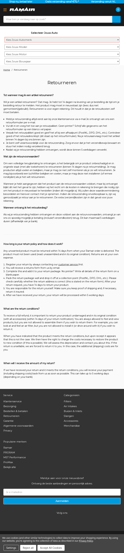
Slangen (69, 416)
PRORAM (9, 452)
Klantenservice (12, 401)
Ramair (7, 447)
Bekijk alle (9, 467)
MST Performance (14, 457)
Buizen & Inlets (73, 411)
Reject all (28, 548)
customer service (68, 264)
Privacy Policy (86, 540)
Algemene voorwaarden (18, 425)
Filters (67, 401)
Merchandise (72, 425)
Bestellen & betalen (15, 411)
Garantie (8, 420)
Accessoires (71, 420)
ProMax (8, 462)
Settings (11, 548)
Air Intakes (70, 406)
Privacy (7, 430)
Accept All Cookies (51, 548)
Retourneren (11, 416)
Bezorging (9, 406)
